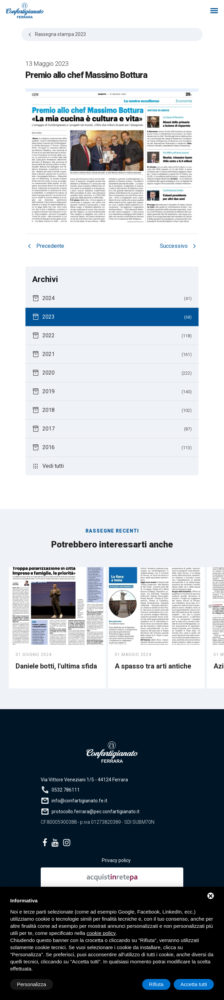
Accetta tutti (194, 984)
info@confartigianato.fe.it (79, 800)
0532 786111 (66, 790)
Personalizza (31, 984)
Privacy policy (116, 860)
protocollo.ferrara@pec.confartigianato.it (95, 811)
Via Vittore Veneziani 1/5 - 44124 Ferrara (84, 779)
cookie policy (101, 933)
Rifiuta (156, 984)
